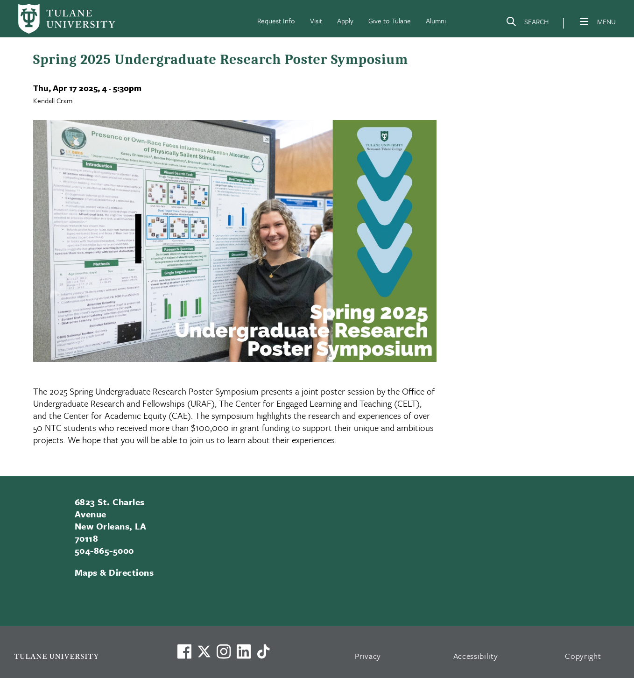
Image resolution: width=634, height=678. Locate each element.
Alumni (436, 20)
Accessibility (475, 656)
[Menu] (584, 21)
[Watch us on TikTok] (263, 651)
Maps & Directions (114, 572)
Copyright (583, 656)
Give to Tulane (389, 20)
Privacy (368, 656)
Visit (316, 20)
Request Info (276, 20)
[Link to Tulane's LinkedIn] (244, 651)
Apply (345, 20)
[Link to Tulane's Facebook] (224, 651)
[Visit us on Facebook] (184, 651)
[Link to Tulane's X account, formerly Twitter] (204, 651)
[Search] (527, 23)
